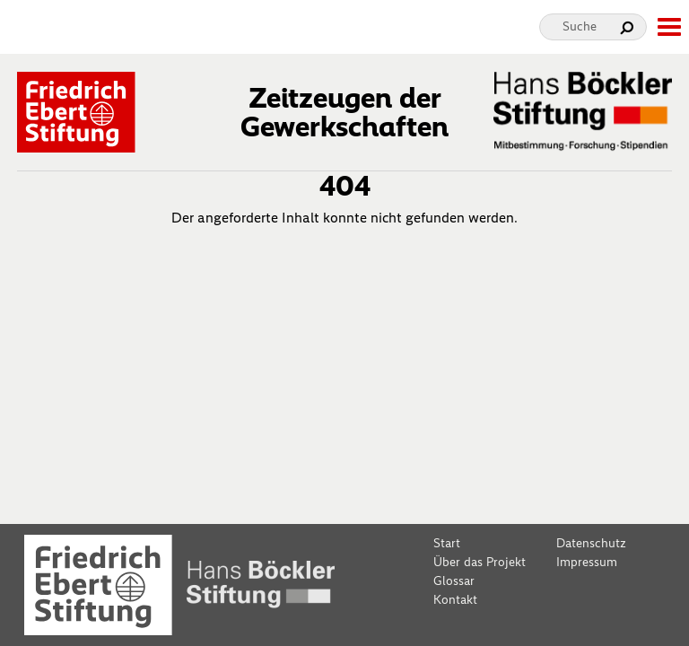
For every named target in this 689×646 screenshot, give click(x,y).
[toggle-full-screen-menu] (668, 27)
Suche (580, 26)
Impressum (586, 562)
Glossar (454, 581)
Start (446, 543)
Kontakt (455, 599)
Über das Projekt (479, 562)
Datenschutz (591, 543)
